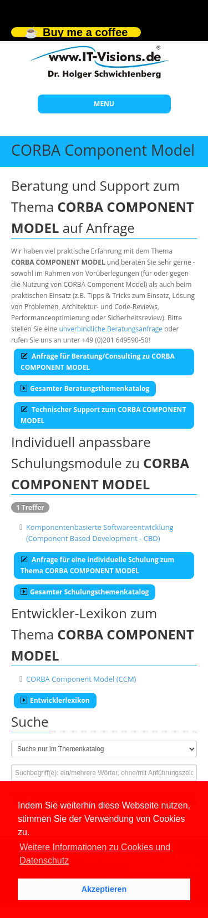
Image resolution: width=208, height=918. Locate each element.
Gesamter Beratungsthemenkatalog (85, 388)
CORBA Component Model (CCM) (81, 679)
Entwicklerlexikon (55, 700)
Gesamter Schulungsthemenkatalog (85, 592)
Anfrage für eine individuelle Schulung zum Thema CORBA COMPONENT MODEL (97, 565)
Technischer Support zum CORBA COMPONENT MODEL (103, 415)
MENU (104, 103)
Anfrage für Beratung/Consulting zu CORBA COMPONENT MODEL (98, 361)
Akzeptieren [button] (104, 889)
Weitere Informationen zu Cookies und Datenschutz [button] (94, 853)
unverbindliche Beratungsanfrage (111, 329)
